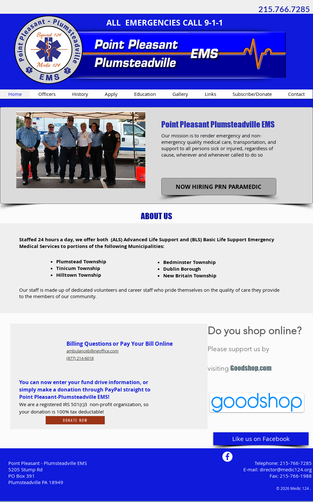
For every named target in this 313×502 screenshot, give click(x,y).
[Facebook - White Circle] (227, 457)
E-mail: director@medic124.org (277, 469)
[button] (219, 186)
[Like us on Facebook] (261, 438)
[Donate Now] (75, 420)
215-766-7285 (296, 463)
